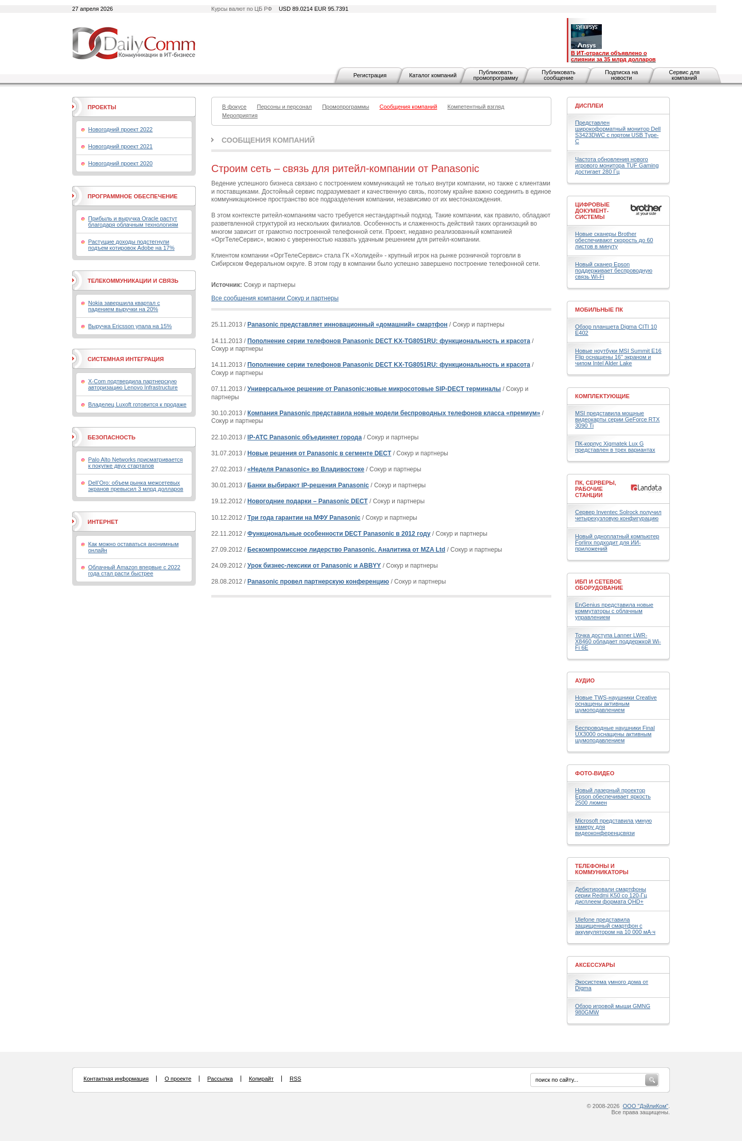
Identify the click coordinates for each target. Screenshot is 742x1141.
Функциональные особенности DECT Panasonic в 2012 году (338, 533)
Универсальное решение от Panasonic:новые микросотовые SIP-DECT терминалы (374, 389)
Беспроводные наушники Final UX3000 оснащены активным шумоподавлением (615, 734)
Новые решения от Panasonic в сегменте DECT (319, 453)
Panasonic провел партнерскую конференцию (318, 581)
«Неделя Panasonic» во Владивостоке (305, 469)
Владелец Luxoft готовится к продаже (137, 404)
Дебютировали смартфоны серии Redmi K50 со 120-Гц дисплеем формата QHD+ (611, 895)
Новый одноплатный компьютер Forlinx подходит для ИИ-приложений (617, 542)
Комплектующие (602, 396)
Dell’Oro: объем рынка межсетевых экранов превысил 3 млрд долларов (135, 486)
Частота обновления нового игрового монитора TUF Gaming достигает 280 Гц (617, 165)
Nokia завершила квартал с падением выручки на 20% (124, 306)
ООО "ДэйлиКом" (645, 1106)
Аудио (585, 680)
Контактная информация (115, 1079)
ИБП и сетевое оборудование (599, 584)
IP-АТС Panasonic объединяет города (304, 437)
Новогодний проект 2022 (120, 129)
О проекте (177, 1079)
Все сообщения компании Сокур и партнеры (275, 298)
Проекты (102, 107)
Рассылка (220, 1079)
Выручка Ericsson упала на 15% (130, 326)
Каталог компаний (433, 75)
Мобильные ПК (599, 309)
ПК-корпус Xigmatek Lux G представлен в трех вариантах (615, 446)
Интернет (103, 522)
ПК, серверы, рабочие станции (595, 489)
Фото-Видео (594, 773)
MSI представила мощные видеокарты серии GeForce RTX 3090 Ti (617, 419)
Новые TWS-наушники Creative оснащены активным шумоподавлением (616, 703)
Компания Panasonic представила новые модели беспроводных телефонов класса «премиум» (393, 413)
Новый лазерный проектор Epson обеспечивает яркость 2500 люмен (613, 796)
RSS (295, 1079)
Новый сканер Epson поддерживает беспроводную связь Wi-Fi (613, 270)
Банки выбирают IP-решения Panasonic (308, 485)
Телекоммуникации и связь (133, 281)
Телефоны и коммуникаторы (602, 869)
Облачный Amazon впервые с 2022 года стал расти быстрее (134, 570)
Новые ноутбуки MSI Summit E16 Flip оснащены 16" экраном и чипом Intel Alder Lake (618, 357)
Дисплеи (589, 106)
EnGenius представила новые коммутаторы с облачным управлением (614, 611)
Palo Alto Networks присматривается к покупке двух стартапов (135, 462)
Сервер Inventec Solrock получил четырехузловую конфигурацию (618, 515)
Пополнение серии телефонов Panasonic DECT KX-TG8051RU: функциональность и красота (388, 341)
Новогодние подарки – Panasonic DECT (307, 501)
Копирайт (261, 1079)
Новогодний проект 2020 (120, 163)
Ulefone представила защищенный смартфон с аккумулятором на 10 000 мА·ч (615, 925)
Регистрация (369, 75)
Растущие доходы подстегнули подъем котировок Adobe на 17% (131, 245)
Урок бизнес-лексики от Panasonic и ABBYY (314, 565)
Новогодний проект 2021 (120, 146)
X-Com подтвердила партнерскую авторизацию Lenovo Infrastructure (133, 384)
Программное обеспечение (133, 196)
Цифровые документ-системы (592, 210)
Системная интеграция (126, 359)
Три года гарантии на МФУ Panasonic (303, 517)
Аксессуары (595, 965)
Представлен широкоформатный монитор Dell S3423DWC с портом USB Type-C (618, 132)
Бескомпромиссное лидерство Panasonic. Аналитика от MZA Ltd (346, 549)
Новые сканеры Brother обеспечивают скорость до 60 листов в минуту (614, 240)
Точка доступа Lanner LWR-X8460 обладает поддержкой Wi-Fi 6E (618, 641)
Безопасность (112, 437)
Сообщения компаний (268, 140)
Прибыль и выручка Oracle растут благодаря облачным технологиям (133, 221)
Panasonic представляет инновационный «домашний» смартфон (347, 324)
